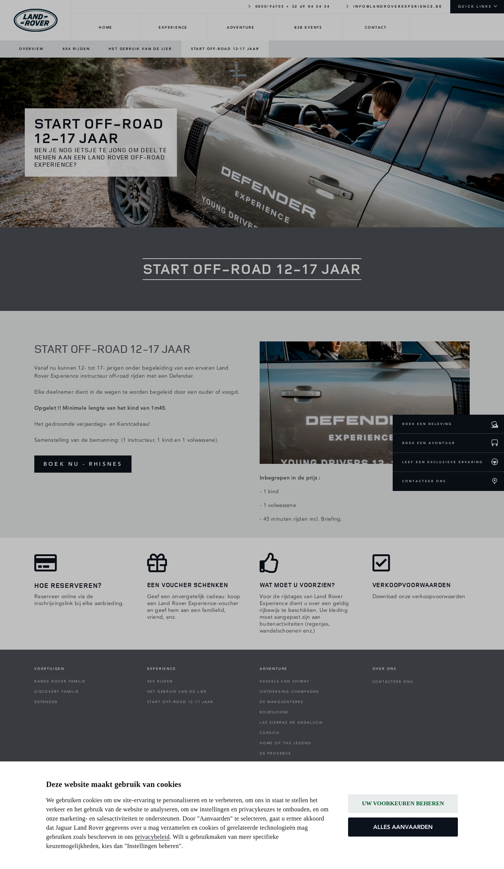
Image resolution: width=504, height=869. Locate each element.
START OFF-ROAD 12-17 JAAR (225, 49)
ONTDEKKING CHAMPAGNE (289, 692)
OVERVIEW (31, 49)
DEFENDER (46, 702)
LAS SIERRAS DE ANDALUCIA (291, 722)
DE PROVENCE (275, 753)
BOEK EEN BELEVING (427, 424)
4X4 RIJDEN (76, 49)
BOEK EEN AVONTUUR (428, 443)
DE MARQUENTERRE (281, 702)
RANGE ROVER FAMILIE (60, 681)
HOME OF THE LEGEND (285, 743)
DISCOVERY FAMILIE (56, 692)
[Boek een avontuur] (494, 443)
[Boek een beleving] (494, 424)
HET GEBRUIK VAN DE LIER (140, 49)
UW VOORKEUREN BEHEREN (403, 803)
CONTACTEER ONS (424, 481)
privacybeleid (152, 837)
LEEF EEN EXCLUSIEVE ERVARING (442, 462)
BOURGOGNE (274, 712)
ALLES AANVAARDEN (403, 827)
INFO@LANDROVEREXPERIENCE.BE (394, 6)
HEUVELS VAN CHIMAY (284, 681)
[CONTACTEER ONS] (494, 481)
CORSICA (269, 733)
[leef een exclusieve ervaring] (494, 462)
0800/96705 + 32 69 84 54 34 (288, 6)
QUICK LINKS (475, 6)
